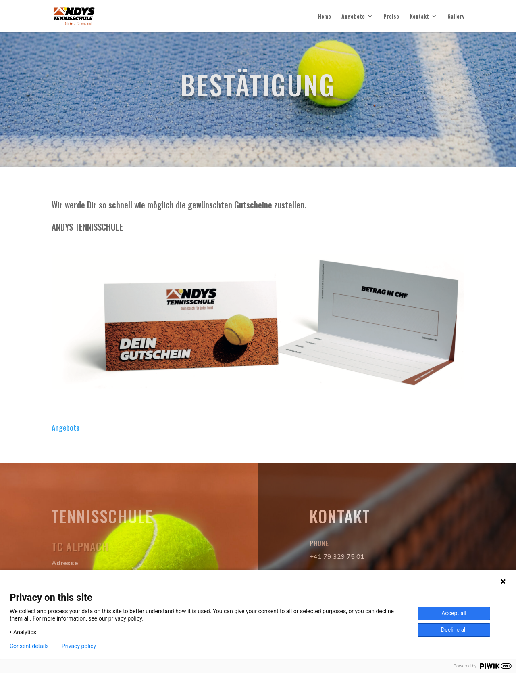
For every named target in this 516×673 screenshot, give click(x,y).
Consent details (29, 646)
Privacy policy (79, 646)
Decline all (454, 630)
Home (324, 16)
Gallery (455, 16)
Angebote (353, 16)
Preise (391, 16)
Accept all (453, 613)
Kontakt (419, 16)
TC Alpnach (80, 546)
